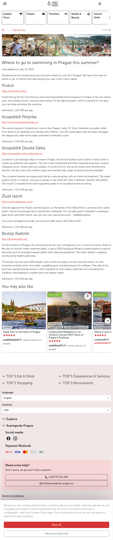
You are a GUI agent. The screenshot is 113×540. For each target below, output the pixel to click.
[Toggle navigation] (5, 3)
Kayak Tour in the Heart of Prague (21, 331)
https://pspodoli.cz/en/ (14, 91)
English (8, 398)
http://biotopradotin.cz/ (14, 239)
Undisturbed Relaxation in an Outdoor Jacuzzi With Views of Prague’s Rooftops (66, 334)
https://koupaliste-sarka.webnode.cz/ (22, 153)
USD (6, 410)
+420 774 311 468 (56, 477)
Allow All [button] (56, 530)
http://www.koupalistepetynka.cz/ (20, 122)
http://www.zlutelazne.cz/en (17, 201)
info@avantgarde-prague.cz (56, 483)
